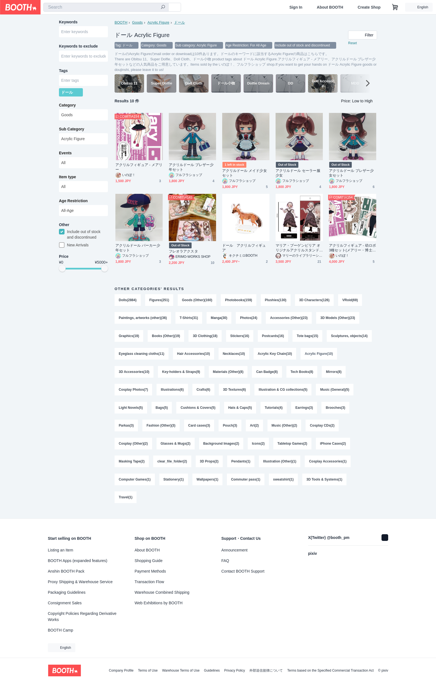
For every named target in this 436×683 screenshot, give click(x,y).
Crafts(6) (203, 392)
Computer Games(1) (135, 484)
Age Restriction (73, 202)
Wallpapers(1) (207, 484)
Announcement (234, 550)
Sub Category (71, 130)
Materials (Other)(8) (228, 374)
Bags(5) (162, 410)
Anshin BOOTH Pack (66, 571)
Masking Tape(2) (132, 465)
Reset (352, 43)
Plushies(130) (275, 300)
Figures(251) (159, 300)
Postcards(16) (273, 337)
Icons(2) (258, 447)
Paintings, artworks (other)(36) (143, 319)
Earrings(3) (304, 410)
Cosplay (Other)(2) (133, 447)
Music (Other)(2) (284, 429)
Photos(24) (248, 319)
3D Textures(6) (234, 392)
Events (65, 154)
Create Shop (369, 7)
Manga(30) (219, 319)
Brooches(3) (335, 410)
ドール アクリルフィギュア (244, 248)
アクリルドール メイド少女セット (244, 173)
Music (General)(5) (335, 392)
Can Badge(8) (267, 374)
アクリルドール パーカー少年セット (137, 248)
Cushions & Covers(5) (198, 410)
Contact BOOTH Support (242, 571)
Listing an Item (60, 550)
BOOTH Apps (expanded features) (77, 560)
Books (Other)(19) (166, 337)
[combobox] (106, 7)
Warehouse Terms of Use (181, 670)
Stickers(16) (239, 337)
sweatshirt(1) (283, 484)
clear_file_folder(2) (172, 465)
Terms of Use (148, 670)
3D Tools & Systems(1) (325, 484)
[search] (163, 7)
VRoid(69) (350, 300)
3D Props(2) (209, 465)
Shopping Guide (148, 560)
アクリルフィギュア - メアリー (138, 167)
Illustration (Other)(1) (279, 465)
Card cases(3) (199, 429)
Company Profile (121, 670)
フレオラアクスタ (183, 251)
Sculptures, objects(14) (349, 337)
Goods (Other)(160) (197, 300)
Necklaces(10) (234, 355)
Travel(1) (125, 502)
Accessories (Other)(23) (289, 319)
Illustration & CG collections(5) (283, 392)
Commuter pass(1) (245, 484)
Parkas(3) (126, 429)
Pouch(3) (230, 429)
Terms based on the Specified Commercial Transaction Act (330, 670)
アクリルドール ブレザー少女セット (351, 173)
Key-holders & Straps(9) (181, 374)
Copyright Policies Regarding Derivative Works (82, 616)
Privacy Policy (234, 670)
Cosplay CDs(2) (322, 429)
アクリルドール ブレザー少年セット (191, 167)
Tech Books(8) (302, 374)
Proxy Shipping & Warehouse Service (80, 582)
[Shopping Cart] (395, 7)
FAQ (225, 560)
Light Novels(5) (131, 410)
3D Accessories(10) (134, 374)
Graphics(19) (129, 337)
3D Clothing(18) (205, 337)
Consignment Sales (64, 603)
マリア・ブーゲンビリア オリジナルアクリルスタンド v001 (299, 248)
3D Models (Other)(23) (338, 319)
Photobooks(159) (238, 300)
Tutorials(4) (274, 410)
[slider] (62, 270)
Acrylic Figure (158, 22)
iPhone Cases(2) (333, 447)
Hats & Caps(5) (240, 410)
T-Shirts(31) (189, 319)
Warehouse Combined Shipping (162, 592)
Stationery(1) (174, 484)
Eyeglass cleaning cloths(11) (141, 355)
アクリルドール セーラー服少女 (298, 173)
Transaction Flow (149, 582)
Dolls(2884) (128, 300)
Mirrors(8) (334, 374)
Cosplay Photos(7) (133, 392)
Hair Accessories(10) (193, 355)
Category (67, 106)
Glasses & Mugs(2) (175, 447)
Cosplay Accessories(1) (328, 465)
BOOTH (121, 22)
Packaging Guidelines (66, 592)
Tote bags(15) (307, 337)
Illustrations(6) (172, 392)
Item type (67, 178)
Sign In (296, 7)
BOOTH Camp (60, 630)
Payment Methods (150, 571)
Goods (137, 22)
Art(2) (254, 429)
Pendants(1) (241, 465)
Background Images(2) (221, 447)
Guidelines (212, 670)
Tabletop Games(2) (292, 447)
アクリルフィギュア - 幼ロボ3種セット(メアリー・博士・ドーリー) (352, 248)
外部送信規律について (266, 670)
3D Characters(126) (314, 300)
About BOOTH (330, 7)
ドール (179, 22)
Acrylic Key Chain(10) (275, 355)
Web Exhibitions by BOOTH (158, 603)
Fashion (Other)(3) (161, 429)
